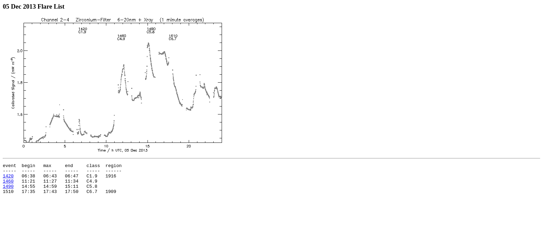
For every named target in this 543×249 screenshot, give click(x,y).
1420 (8, 179)
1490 (8, 191)
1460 (8, 185)
